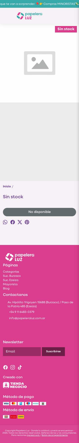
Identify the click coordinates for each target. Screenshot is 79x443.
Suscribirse (53, 351)
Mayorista (10, 284)
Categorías (11, 271)
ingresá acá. (33, 435)
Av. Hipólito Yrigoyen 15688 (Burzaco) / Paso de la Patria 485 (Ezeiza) (38, 304)
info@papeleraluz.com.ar (24, 318)
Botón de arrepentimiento (55, 435)
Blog (6, 288)
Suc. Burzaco (12, 276)
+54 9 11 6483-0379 (18, 312)
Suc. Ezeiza (10, 280)
